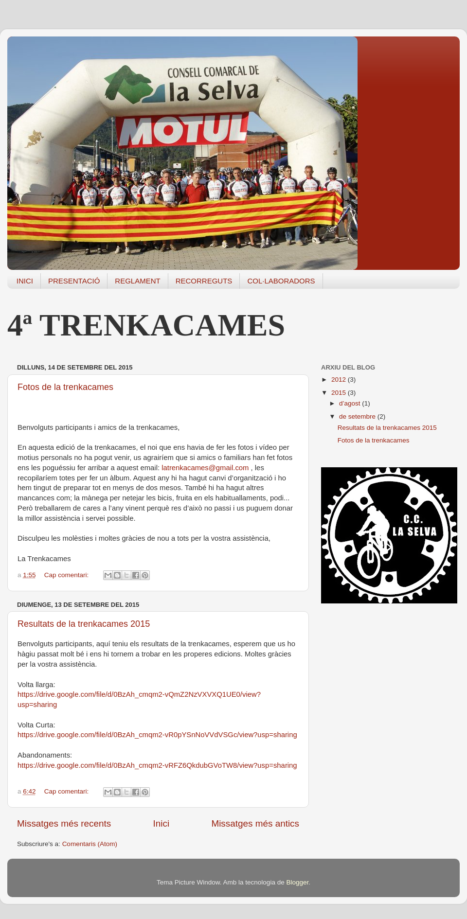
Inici (161, 823)
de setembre (358, 416)
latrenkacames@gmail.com (205, 468)
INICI (25, 281)
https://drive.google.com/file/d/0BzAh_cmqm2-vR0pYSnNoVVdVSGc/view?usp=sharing (157, 735)
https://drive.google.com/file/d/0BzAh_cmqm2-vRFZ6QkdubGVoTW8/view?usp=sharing (157, 765)
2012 (339, 379)
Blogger (297, 882)
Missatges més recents (64, 823)
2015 (339, 392)
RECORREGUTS (204, 281)
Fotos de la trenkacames (65, 387)
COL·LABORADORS (281, 281)
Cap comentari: (67, 575)
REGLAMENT (137, 281)
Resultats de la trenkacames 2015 (84, 624)
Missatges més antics (255, 823)
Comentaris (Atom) (89, 844)
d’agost (350, 403)
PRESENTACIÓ (74, 281)
